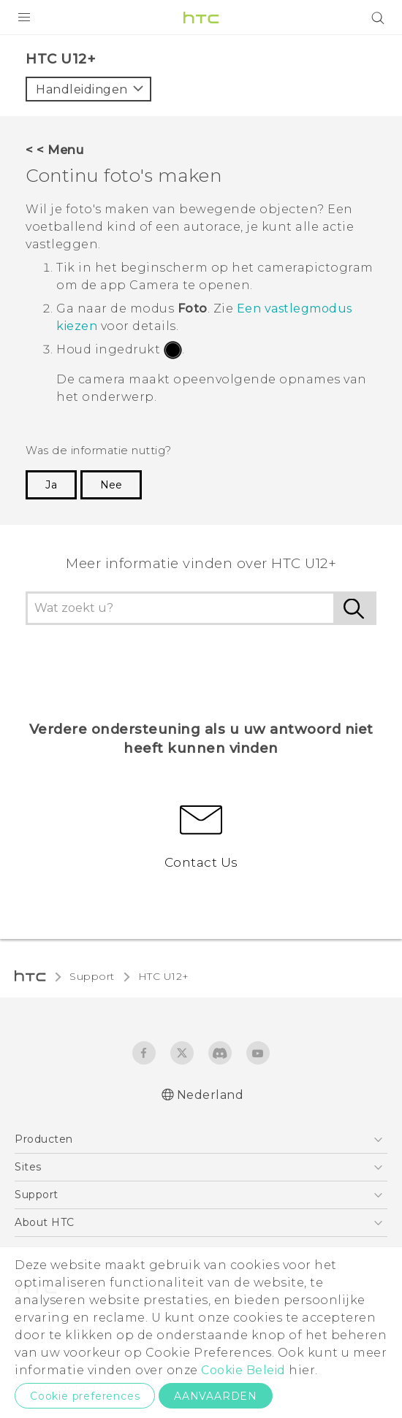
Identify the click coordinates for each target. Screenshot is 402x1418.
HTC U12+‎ (163, 976)
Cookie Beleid (243, 1370)
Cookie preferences (85, 1396)
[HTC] (201, 17)
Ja (51, 484)
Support (92, 976)
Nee (111, 484)
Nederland (210, 1095)
